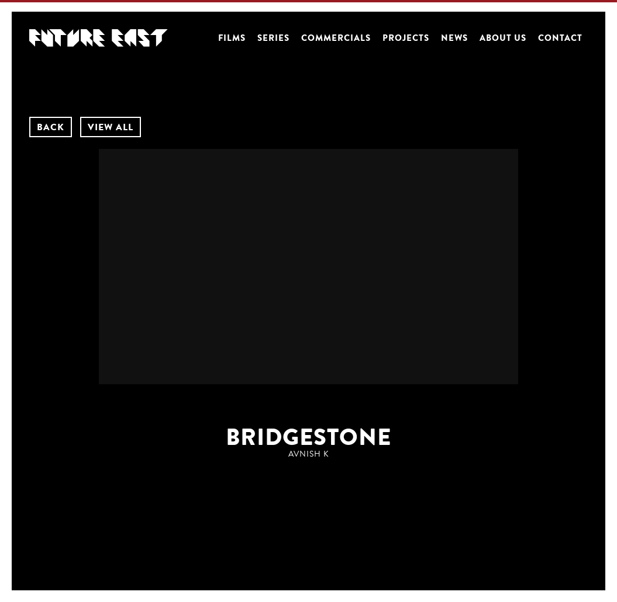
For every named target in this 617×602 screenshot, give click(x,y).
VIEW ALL (110, 127)
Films (232, 38)
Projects (405, 38)
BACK (50, 127)
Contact (560, 38)
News (454, 38)
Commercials (336, 38)
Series (273, 38)
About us (503, 38)
